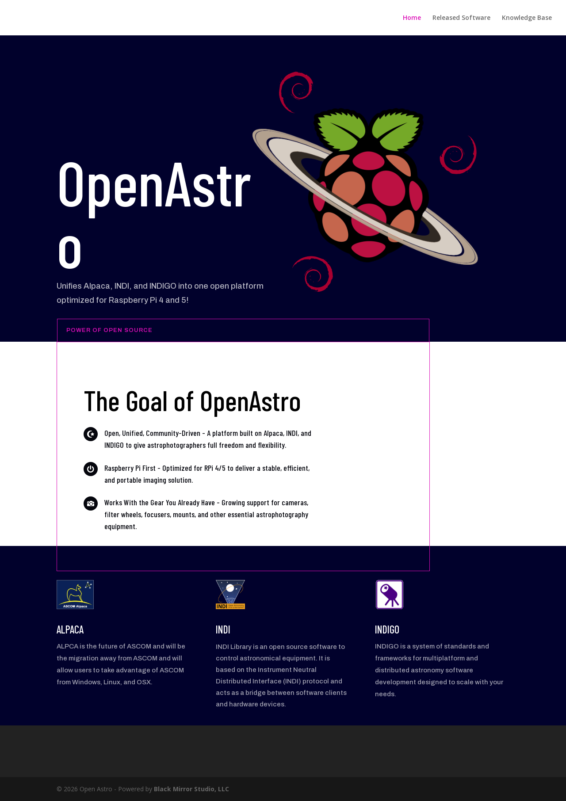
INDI (223, 629)
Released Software (461, 18)
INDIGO (387, 629)
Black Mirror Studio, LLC (191, 789)
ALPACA (70, 629)
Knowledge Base (527, 18)
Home (412, 18)
